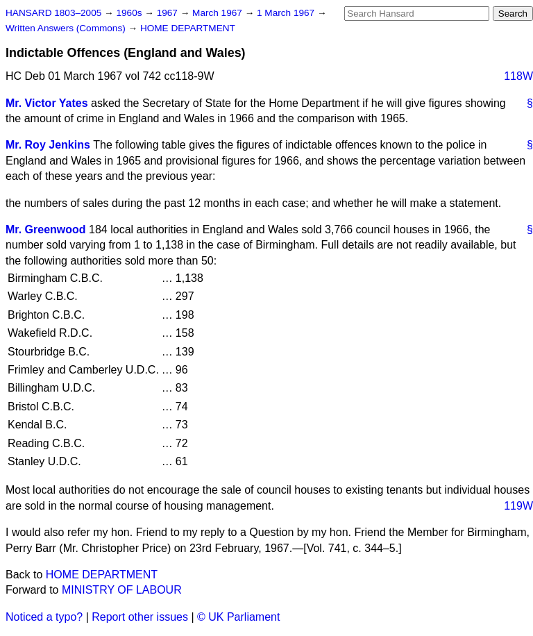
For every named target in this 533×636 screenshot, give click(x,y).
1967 (168, 13)
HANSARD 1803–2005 (53, 13)
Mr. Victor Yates (47, 103)
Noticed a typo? (44, 617)
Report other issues (140, 617)
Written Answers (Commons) (67, 28)
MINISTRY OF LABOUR (122, 590)
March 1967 (218, 13)
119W (518, 506)
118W (518, 76)
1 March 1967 (287, 13)
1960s (130, 13)
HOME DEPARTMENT (187, 28)
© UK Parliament (238, 617)
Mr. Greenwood (46, 229)
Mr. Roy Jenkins (48, 145)
